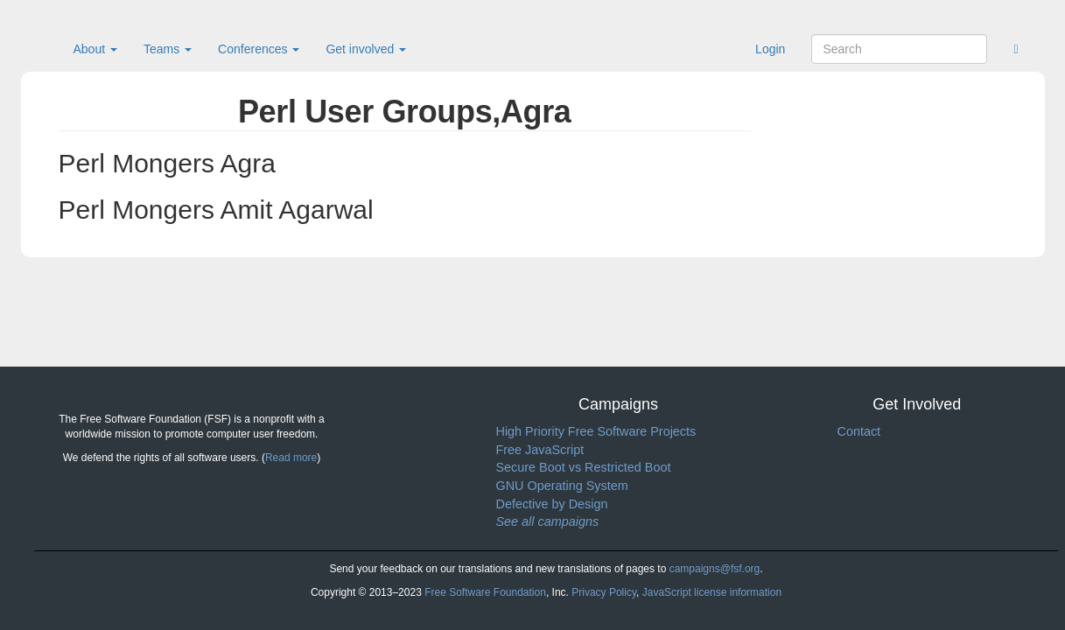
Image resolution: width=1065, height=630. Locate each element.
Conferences (258, 49)
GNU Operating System (562, 486)
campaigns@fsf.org (714, 569)
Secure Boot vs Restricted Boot (583, 467)
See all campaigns (547, 521)
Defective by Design (552, 504)
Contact (859, 431)
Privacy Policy (603, 592)
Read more (291, 458)
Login (770, 49)
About (95, 49)
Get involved (366, 49)
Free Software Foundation (485, 592)
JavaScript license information (711, 592)
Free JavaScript (540, 450)
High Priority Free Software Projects (596, 431)
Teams (168, 49)
